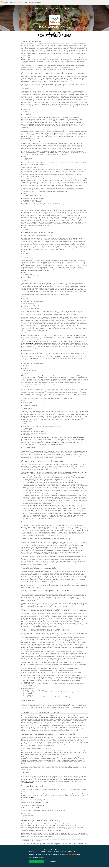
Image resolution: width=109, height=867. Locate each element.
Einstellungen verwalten (71, 854)
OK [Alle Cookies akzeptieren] (36, 861)
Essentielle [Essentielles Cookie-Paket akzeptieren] (53, 861)
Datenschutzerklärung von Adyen (57, 442)
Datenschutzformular (57, 561)
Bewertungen (49, 8)
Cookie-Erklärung (31, 343)
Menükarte (39, 8)
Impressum (72, 8)
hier (79, 684)
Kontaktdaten (61, 8)
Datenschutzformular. (27, 797)
